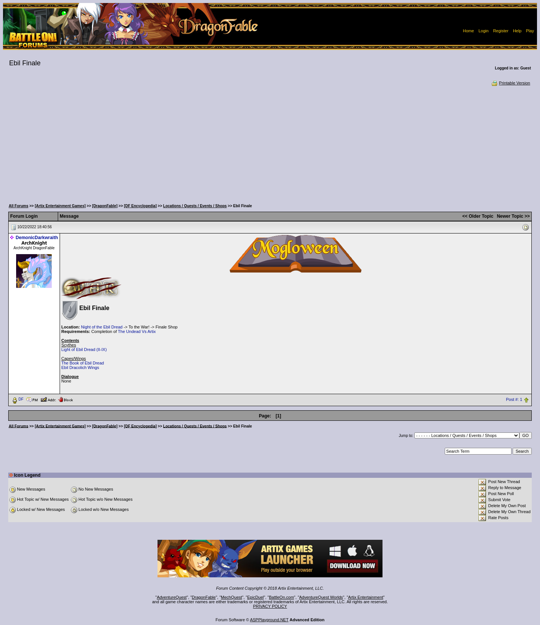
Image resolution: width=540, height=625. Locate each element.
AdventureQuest (172, 597)
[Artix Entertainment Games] (60, 206)
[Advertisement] (270, 142)
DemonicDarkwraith (37, 237)
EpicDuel (255, 597)
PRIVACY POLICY (270, 606)
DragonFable (204, 597)
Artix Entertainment (365, 597)
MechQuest (231, 597)
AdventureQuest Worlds (321, 597)
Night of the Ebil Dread (102, 327)
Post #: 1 (514, 399)
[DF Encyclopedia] (140, 206)
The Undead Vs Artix (137, 331)
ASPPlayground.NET (269, 619)
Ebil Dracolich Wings (80, 367)
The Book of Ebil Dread (83, 363)
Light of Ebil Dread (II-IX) (84, 349)
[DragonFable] (105, 206)
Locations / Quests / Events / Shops (194, 206)
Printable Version (510, 83)
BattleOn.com (281, 597)
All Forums (18, 206)
